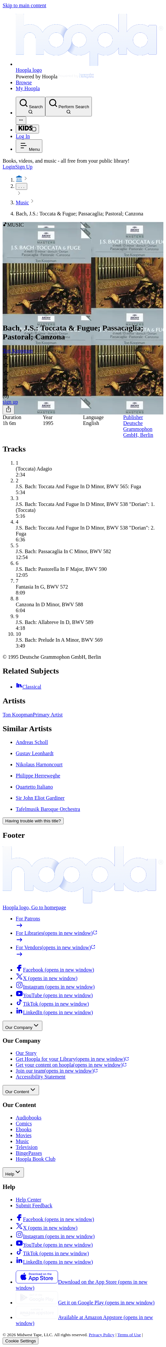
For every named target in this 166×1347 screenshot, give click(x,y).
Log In (23, 136)
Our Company (22, 1026)
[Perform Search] (68, 106)
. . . (21, 186)
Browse (24, 82)
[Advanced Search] (21, 120)
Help (13, 1172)
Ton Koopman (18, 350)
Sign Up (23, 167)
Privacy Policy (101, 1334)
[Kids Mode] (27, 129)
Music (22, 202)
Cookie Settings (20, 1340)
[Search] (30, 106)
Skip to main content (24, 5)
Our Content (20, 1090)
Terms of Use (129, 1334)
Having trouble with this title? (33, 820)
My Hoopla (28, 88)
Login (9, 167)
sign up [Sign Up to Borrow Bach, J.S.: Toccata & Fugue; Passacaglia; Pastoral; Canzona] (10, 402)
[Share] (8, 409)
